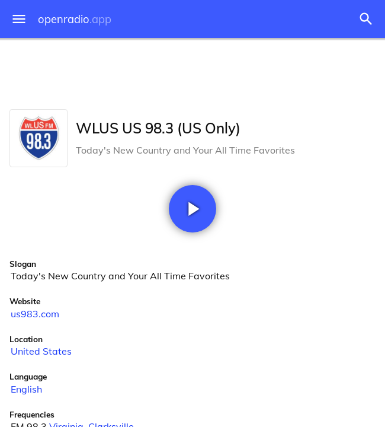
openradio (74, 19)
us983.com (35, 314)
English (26, 389)
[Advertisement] (192, 71)
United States (41, 351)
